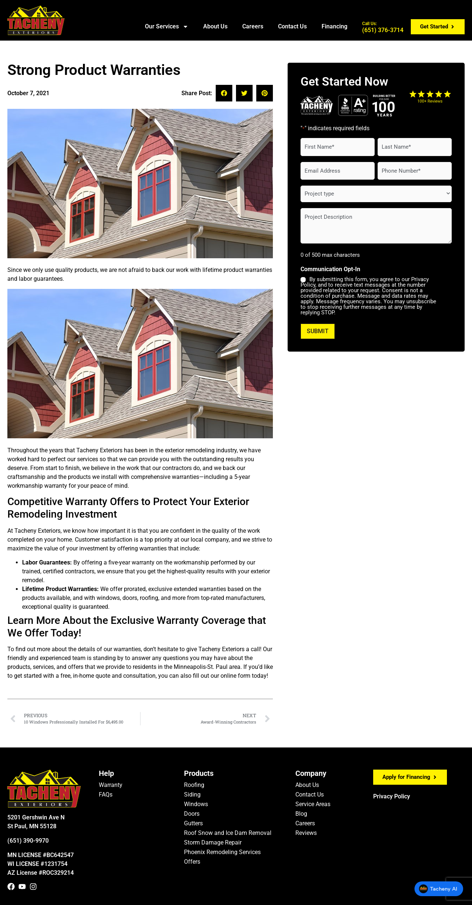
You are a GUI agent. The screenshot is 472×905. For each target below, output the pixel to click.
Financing (334, 26)
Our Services (166, 26)
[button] (224, 93)
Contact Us (292, 26)
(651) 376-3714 (382, 27)
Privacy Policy (391, 796)
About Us (215, 26)
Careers (252, 26)
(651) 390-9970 (28, 840)
